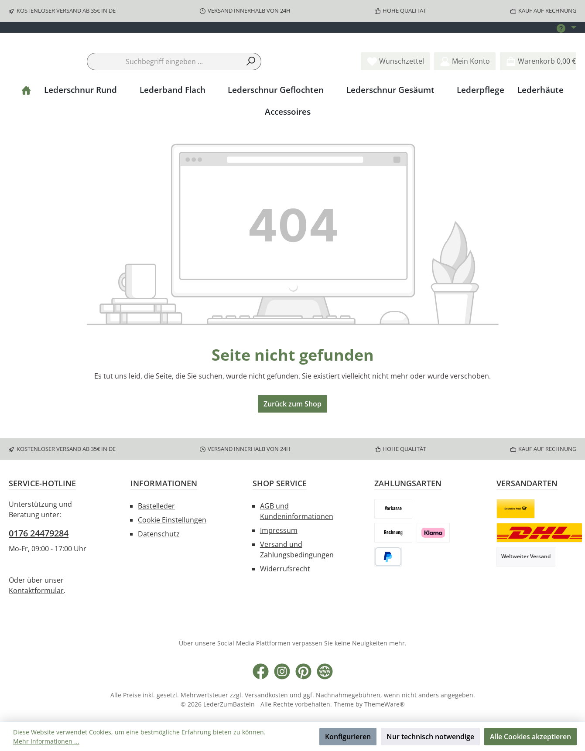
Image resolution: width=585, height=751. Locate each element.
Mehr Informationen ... (46, 741)
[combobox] (164, 87)
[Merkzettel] (395, 88)
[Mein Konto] (465, 88)
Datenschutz (159, 534)
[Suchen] (251, 87)
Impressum (279, 531)
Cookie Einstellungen (172, 521)
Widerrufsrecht (285, 569)
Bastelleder (156, 507)
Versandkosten (266, 696)
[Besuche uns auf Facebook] (260, 672)
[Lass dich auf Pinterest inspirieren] (303, 672)
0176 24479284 (38, 534)
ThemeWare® (384, 705)
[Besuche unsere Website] (325, 672)
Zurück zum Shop (292, 430)
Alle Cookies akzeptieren (530, 736)
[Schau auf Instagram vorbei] (282, 672)
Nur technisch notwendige (430, 736)
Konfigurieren (348, 736)
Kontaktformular (36, 591)
